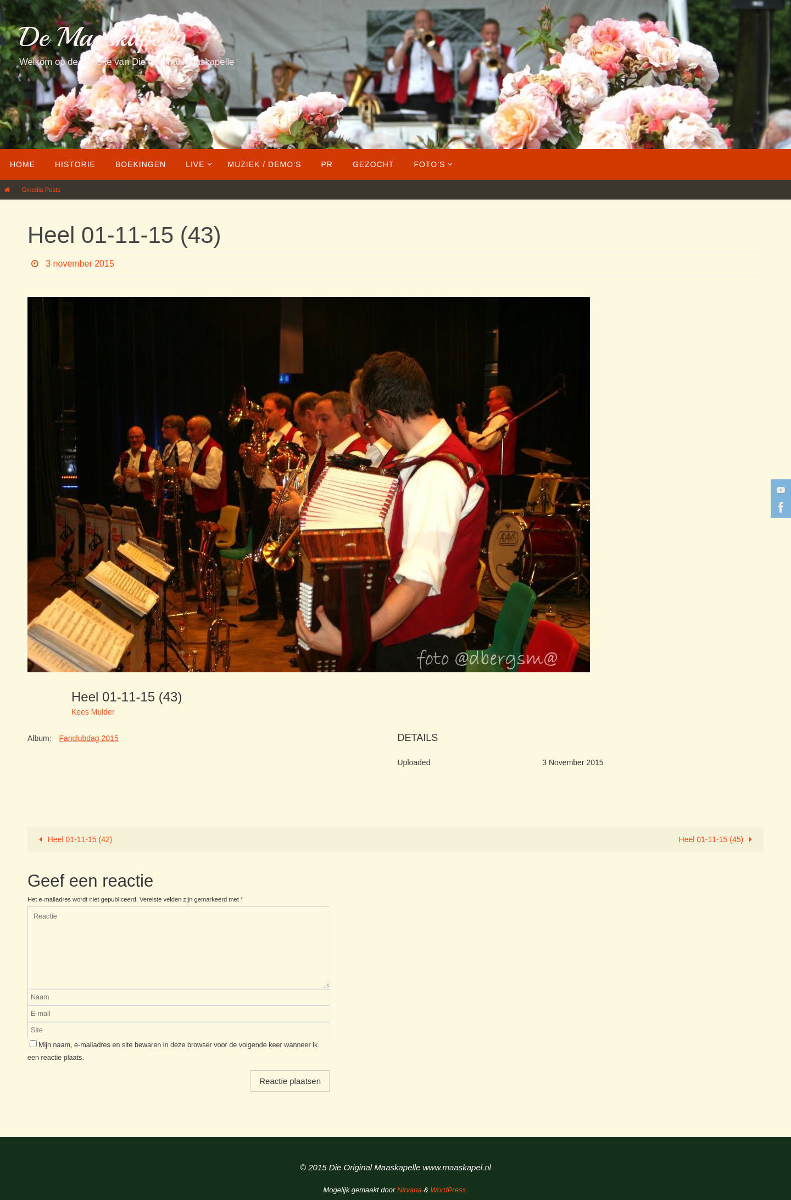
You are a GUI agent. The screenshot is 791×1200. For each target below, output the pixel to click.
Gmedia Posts (40, 189)
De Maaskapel (93, 37)
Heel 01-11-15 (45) (717, 839)
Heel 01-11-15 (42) (73, 839)
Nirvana (409, 1190)
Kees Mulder (93, 711)
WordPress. (449, 1190)
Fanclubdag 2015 (88, 738)
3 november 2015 (80, 263)
